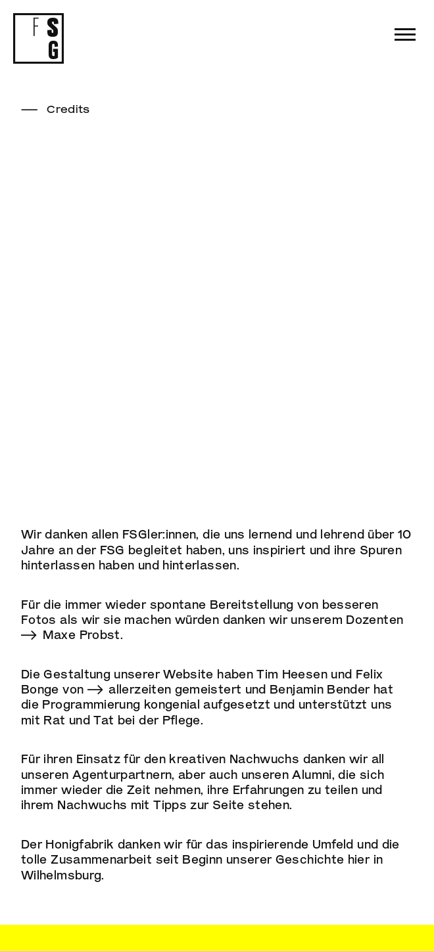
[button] (405, 34)
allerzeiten (139, 689)
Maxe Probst (81, 634)
